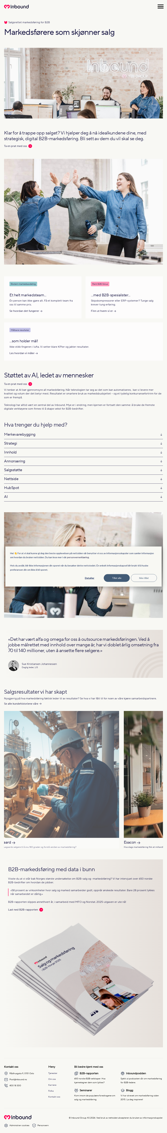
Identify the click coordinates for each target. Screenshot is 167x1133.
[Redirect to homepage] (16, 8)
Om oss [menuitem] (52, 1079)
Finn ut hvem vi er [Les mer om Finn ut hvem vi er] (102, 311)
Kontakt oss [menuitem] (54, 1096)
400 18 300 (12, 1086)
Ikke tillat (144, 578)
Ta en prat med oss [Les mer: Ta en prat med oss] (18, 146)
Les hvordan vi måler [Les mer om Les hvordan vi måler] (22, 353)
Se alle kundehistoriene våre (21, 703)
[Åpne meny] (161, 6)
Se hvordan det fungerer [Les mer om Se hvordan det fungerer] (24, 311)
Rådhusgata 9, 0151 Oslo (19, 1073)
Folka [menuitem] (51, 1090)
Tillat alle (116, 578)
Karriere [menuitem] (52, 1085)
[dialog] (83, 566)
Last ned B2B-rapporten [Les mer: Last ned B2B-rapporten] (25, 910)
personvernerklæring (78, 557)
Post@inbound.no (15, 1079)
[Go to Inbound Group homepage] (17, 1118)
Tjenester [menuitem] (52, 1073)
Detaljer (89, 578)
